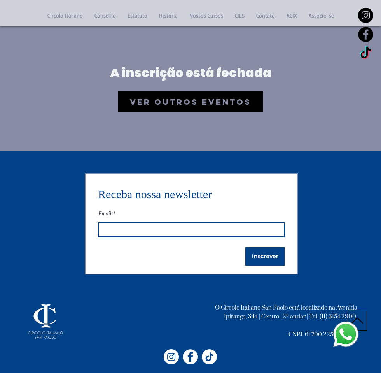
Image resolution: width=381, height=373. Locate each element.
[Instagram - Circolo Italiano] (171, 356)
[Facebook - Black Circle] (365, 34)
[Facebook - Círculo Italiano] (190, 356)
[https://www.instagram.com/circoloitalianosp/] (365, 15)
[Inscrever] (265, 256)
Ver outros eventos (190, 102)
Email (104, 213)
